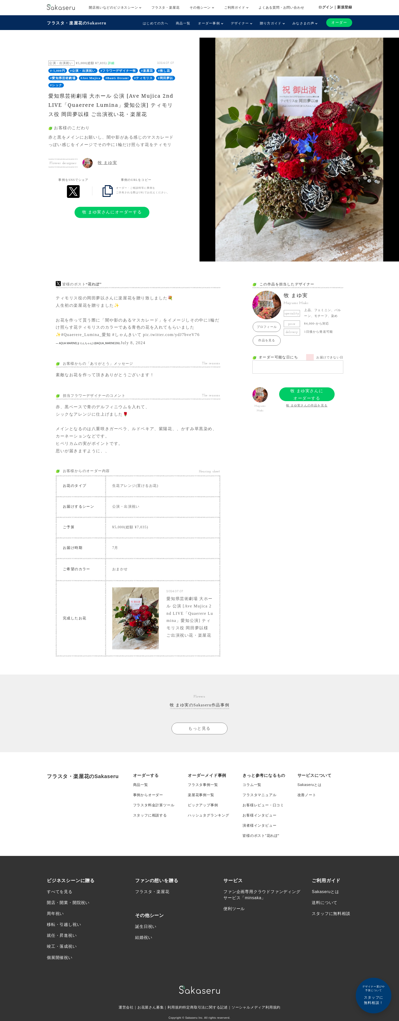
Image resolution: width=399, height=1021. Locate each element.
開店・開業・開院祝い (68, 902)
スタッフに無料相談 (331, 913)
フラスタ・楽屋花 (165, 7)
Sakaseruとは (309, 785)
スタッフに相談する (150, 815)
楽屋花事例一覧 (201, 795)
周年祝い (55, 913)
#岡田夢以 (165, 78)
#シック (56, 85)
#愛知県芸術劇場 (63, 78)
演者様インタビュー (259, 825)
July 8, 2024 (133, 343)
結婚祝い (143, 937)
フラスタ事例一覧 (203, 785)
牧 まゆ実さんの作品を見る (306, 405)
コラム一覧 (252, 785)
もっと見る (199, 728)
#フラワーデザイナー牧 (118, 70)
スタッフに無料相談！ (373, 995)
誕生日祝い (145, 926)
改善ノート (306, 795)
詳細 (111, 63)
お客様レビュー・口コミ (263, 805)
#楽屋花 (147, 70)
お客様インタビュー (259, 815)
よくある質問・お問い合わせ (281, 7)
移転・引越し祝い (64, 924)
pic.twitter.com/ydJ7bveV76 (171, 334)
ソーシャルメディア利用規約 (256, 1007)
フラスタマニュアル (259, 795)
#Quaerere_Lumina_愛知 (86, 334)
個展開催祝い (60, 957)
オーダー (339, 22)
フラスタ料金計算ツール (154, 805)
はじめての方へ (155, 23)
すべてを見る (60, 891)
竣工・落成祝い (62, 946)
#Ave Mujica (91, 78)
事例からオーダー (148, 795)
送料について (324, 902)
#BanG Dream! (117, 78)
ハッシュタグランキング (208, 815)
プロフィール (267, 327)
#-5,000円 (57, 70)
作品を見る (266, 340)
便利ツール (234, 909)
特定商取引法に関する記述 (205, 1007)
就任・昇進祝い (62, 935)
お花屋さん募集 (150, 1007)
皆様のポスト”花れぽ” (261, 836)
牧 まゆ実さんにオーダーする (112, 212)
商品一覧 (183, 23)
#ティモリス (143, 78)
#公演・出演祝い (83, 70)
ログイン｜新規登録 (335, 7)
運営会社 (126, 1007)
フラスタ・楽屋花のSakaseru (76, 23)
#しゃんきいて (126, 334)
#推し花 (164, 70)
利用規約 (174, 1007)
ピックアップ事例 (203, 805)
